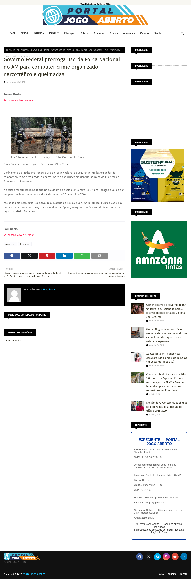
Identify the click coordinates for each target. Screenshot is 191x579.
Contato (172, 574)
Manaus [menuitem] (144, 33)
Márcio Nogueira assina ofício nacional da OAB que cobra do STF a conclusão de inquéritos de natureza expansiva (166, 335)
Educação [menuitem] (69, 33)
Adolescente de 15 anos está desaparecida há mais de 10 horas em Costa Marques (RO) (166, 357)
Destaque (25, 244)
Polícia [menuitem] (84, 33)
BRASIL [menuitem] (25, 33)
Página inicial (12, 50)
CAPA (161, 574)
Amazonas (26, 50)
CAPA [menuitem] (12, 33)
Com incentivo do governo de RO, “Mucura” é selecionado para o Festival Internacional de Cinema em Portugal (166, 310)
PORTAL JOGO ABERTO (34, 574)
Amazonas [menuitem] (129, 33)
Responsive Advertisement (19, 100)
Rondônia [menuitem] (98, 33)
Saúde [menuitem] (157, 33)
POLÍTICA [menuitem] (39, 33)
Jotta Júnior (47, 289)
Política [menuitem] (113, 33)
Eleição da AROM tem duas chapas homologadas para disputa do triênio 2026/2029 (166, 406)
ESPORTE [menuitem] (54, 33)
